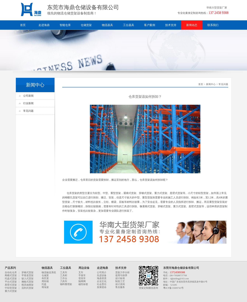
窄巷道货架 (28, 275)
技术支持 (170, 25)
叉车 (80, 272)
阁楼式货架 (11, 275)
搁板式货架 (28, 281)
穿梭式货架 (28, 272)
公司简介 (101, 272)
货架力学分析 (122, 272)
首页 (23, 25)
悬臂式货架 (11, 284)
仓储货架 (86, 25)
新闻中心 (211, 84)
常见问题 (28, 111)
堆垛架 (45, 287)
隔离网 (82, 281)
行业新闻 (28, 103)
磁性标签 (83, 284)
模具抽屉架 (28, 284)
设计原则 (120, 284)
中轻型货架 (11, 288)
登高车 (82, 278)
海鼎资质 (101, 278)
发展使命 (101, 287)
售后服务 (120, 287)
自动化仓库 (11, 272)
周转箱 (45, 281)
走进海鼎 (44, 25)
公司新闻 (28, 95)
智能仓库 (65, 25)
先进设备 (101, 275)
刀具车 (63, 281)
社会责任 (101, 284)
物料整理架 (66, 284)
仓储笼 (45, 275)
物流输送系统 (49, 272)
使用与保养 (121, 275)
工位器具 (128, 25)
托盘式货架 (11, 278)
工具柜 (63, 275)
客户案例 (149, 25)
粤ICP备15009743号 (173, 288)
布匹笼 (45, 278)
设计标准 (120, 278)
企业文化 (101, 281)
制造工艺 (120, 281)
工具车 (63, 272)
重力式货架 (11, 291)
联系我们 (212, 25)
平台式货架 (11, 281)
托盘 (44, 284)
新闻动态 (191, 25)
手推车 (82, 275)
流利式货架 (28, 288)
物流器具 (107, 25)
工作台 (63, 278)
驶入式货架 (28, 278)
